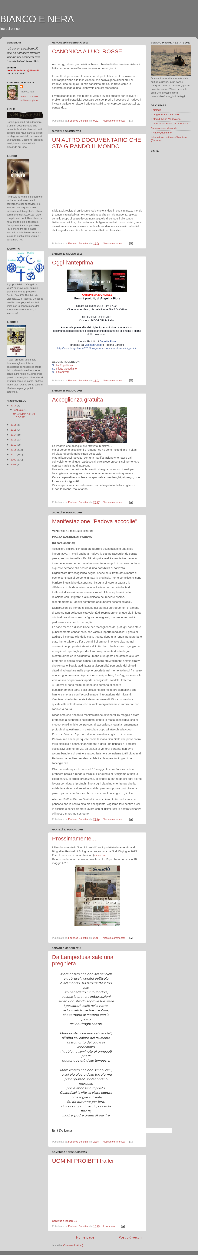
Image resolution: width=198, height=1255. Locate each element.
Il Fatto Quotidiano (161, 132)
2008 (14, 464)
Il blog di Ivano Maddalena (166, 119)
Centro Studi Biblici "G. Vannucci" (170, 123)
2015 (14, 429)
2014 (14, 434)
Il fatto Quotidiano (66, 368)
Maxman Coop (93, 344)
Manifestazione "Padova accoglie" (94, 521)
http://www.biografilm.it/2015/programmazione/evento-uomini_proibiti (97, 348)
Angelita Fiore (108, 341)
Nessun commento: (114, 120)
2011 (14, 449)
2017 (14, 405)
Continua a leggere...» (64, 1220)
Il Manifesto (63, 372)
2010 (14, 454)
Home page (85, 1237)
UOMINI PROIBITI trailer (83, 1161)
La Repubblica (64, 365)
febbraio (19, 410)
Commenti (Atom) (73, 1245)
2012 (14, 444)
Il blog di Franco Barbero (165, 114)
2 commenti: (110, 1226)
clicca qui (100, 855)
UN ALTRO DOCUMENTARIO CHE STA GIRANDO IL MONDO (96, 143)
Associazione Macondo (164, 128)
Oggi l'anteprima (72, 262)
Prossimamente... (74, 838)
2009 (14, 459)
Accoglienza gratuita (77, 399)
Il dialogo (156, 110)
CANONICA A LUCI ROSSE (87, 51)
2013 (14, 439)
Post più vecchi (130, 1237)
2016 (14, 424)
